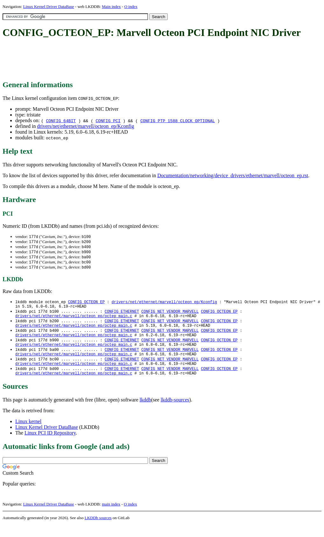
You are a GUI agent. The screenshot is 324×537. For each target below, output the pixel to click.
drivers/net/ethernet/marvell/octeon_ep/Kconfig (85, 126)
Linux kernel (28, 433)
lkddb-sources (175, 412)
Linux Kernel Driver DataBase (48, 6)
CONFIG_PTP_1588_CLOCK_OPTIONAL (177, 120)
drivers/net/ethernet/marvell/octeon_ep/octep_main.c (73, 320)
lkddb (145, 412)
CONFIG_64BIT (61, 120)
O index (130, 6)
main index (111, 516)
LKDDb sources (98, 530)
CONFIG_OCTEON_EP (86, 304)
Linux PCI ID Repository (50, 445)
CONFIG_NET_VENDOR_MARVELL (170, 315)
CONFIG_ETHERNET (122, 315)
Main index (111, 6)
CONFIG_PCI (108, 120)
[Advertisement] (118, 59)
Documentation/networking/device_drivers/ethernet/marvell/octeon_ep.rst (232, 175)
